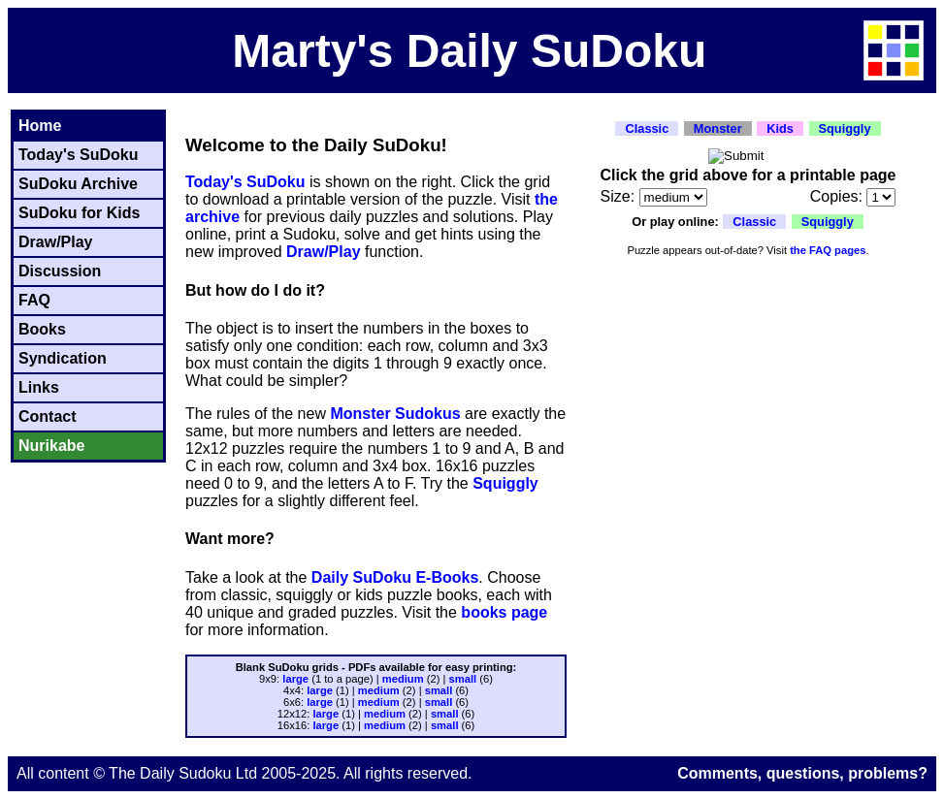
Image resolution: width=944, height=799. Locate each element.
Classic (646, 128)
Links (38, 387)
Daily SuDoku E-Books (394, 577)
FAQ (34, 300)
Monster (718, 128)
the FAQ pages (827, 250)
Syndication (62, 358)
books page (504, 612)
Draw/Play (55, 242)
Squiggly (505, 483)
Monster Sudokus (395, 413)
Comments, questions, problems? (802, 773)
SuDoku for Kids (79, 213)
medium (403, 679)
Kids (780, 128)
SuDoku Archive (78, 184)
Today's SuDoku (78, 154)
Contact (47, 416)
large (295, 679)
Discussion (59, 271)
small (463, 679)
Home (39, 125)
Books (42, 329)
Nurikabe (51, 445)
